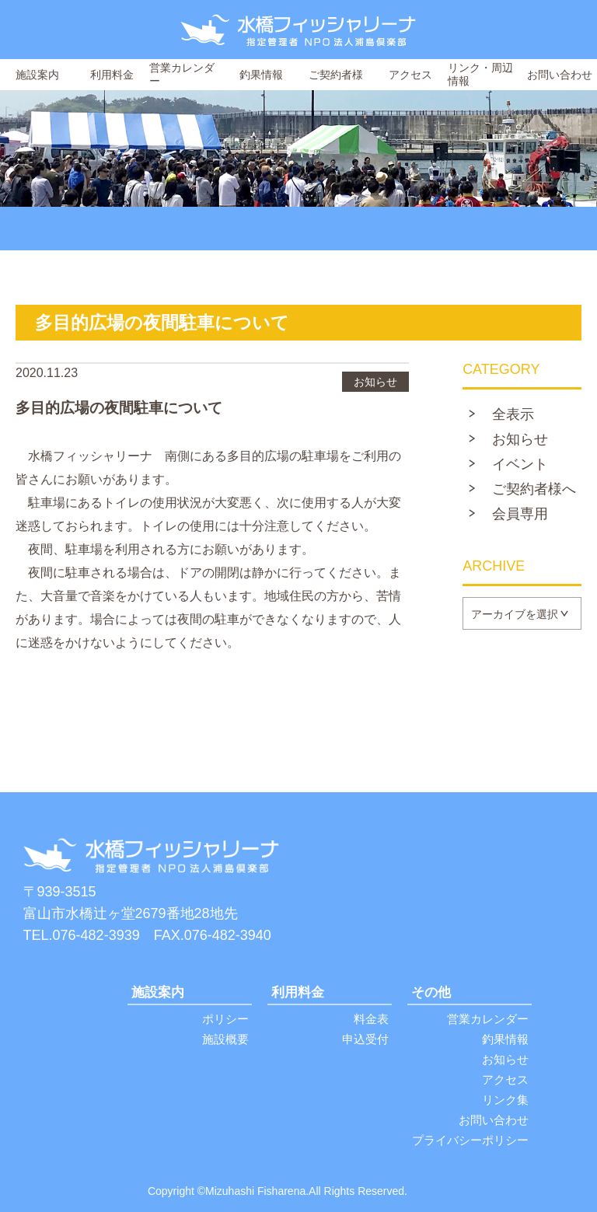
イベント (520, 464)
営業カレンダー (182, 74)
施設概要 (225, 1039)
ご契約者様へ (534, 489)
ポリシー (225, 1018)
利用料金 (112, 74)
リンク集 (505, 1099)
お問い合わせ (559, 74)
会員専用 (520, 514)
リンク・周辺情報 (480, 74)
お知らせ (520, 439)
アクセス (410, 74)
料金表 (371, 1018)
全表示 (513, 414)
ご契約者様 (336, 74)
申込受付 (365, 1039)
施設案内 (37, 74)
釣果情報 (261, 74)
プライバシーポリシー (470, 1140)
